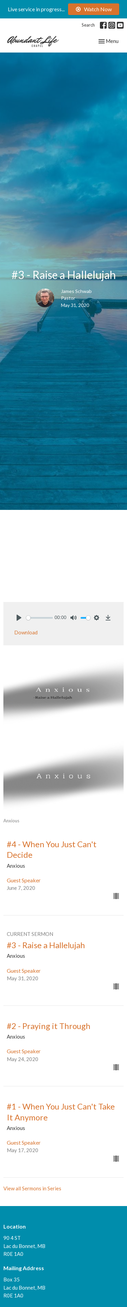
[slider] (39, 618)
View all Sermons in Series (32, 1188)
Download (26, 632)
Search (88, 25)
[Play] (19, 617)
